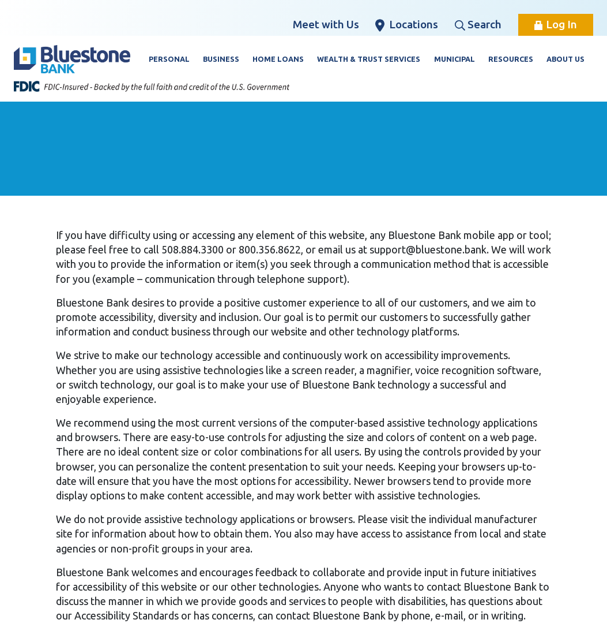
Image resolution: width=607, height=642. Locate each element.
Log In (555, 24)
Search (478, 24)
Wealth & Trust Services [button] (368, 59)
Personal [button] (169, 59)
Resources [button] (510, 59)
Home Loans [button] (278, 59)
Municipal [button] (454, 59)
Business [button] (221, 59)
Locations (406, 25)
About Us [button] (565, 59)
